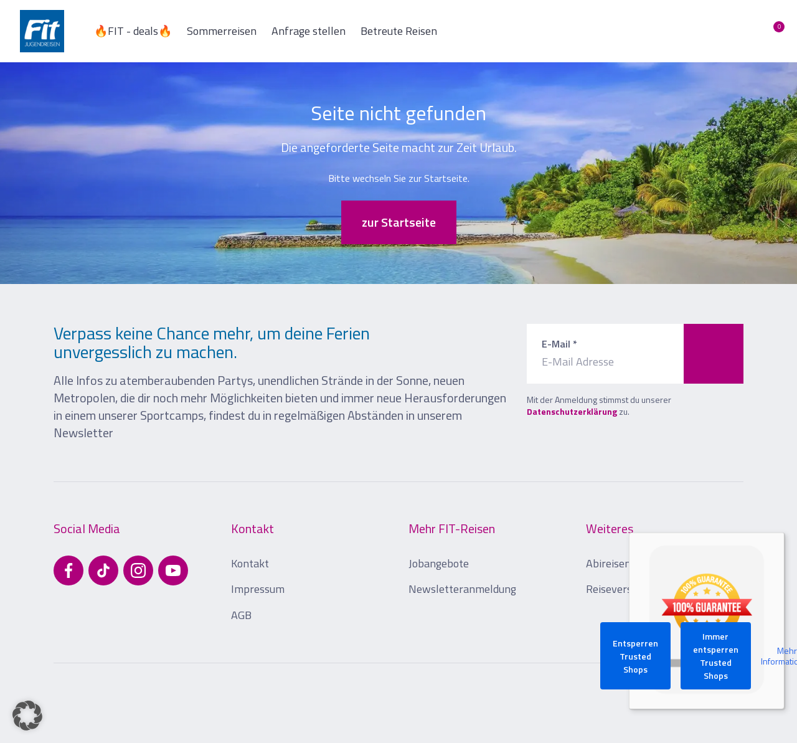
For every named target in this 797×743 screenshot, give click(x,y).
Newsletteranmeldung (462, 588)
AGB (241, 615)
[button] (27, 715)
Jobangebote (438, 563)
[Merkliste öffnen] (769, 31)
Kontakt (250, 563)
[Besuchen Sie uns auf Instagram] (138, 570)
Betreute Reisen (399, 30)
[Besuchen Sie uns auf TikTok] (103, 570)
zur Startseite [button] (399, 222)
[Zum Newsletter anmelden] (713, 354)
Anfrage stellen (308, 30)
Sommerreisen (222, 30)
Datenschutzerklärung (572, 411)
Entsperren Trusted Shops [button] (635, 656)
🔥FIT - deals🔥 (133, 30)
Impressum (258, 588)
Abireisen (608, 563)
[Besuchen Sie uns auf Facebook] (68, 570)
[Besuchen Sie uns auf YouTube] (173, 570)
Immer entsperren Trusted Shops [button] (715, 656)
